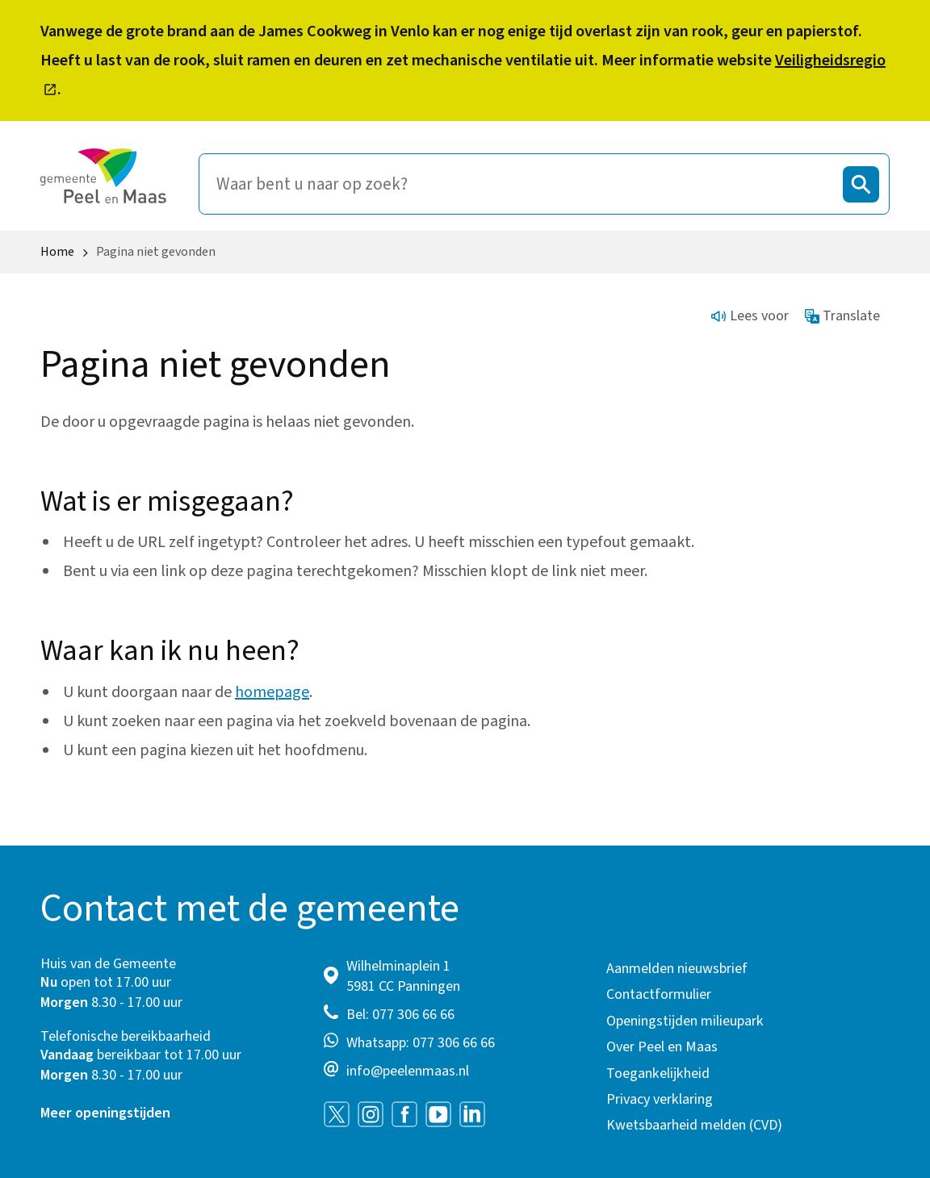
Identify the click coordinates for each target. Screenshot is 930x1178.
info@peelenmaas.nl (407, 1071)
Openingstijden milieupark (685, 1021)
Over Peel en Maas (662, 1047)
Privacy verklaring (659, 1099)
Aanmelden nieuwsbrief (677, 969)
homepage (272, 692)
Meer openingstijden (105, 1113)
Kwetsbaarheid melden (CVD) (694, 1125)
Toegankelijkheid (658, 1073)
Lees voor (750, 316)
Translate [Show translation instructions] (843, 316)
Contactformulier (658, 994)
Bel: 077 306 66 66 (400, 1015)
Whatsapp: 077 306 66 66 (420, 1043)
